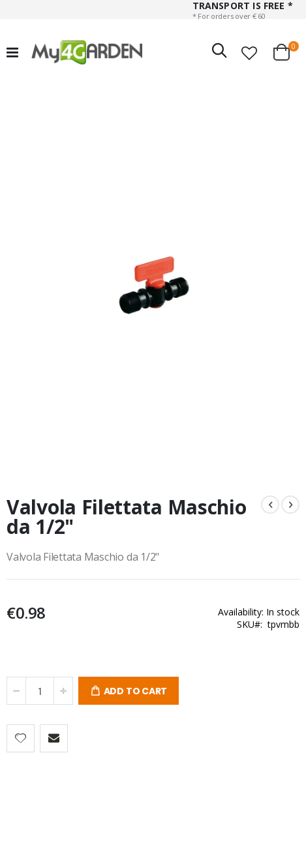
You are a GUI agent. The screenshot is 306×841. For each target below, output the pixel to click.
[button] (249, 53)
